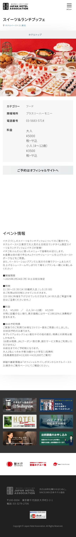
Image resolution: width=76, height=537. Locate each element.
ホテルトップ (35, 34)
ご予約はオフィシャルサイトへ (38, 170)
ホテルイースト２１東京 (15, 25)
